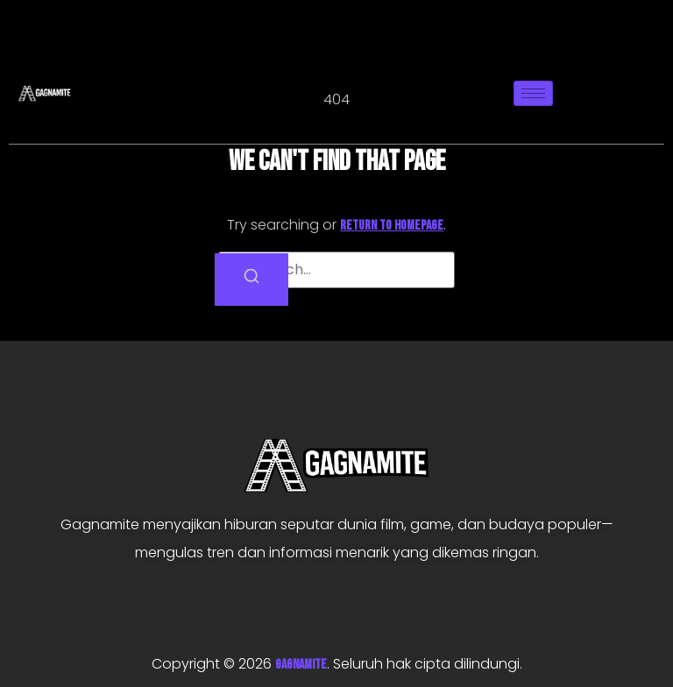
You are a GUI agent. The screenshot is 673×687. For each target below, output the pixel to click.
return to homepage (391, 225)
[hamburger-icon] (533, 93)
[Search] (251, 279)
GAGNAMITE (301, 664)
